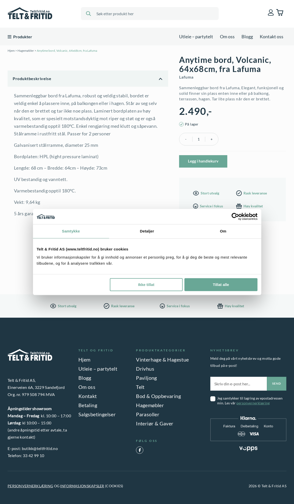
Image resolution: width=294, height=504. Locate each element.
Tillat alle (221, 284)
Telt (140, 387)
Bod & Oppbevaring (158, 396)
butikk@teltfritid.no (40, 448)
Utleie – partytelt (196, 36)
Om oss (227, 36)
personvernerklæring (253, 403)
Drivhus (145, 369)
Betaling (87, 405)
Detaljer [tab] (147, 231)
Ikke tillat (146, 284)
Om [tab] (223, 231)
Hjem (11, 50)
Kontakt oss (271, 36)
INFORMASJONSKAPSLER (82, 486)
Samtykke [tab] (71, 231)
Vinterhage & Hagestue (162, 359)
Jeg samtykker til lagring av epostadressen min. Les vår (250, 400)
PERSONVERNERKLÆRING (30, 486)
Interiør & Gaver (154, 423)
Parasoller (147, 414)
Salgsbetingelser (97, 414)
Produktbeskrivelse (32, 78)
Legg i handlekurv (203, 161)
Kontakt (87, 396)
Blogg (247, 36)
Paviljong (146, 378)
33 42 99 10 (33, 455)
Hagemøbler (26, 50)
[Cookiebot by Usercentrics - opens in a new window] (235, 216)
